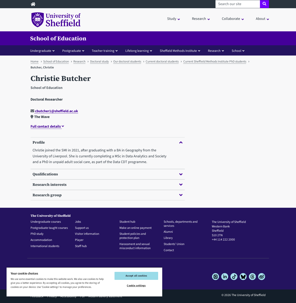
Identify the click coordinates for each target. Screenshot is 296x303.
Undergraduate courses (46, 222)
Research (79, 61)
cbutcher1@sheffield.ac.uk (54, 111)
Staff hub (81, 246)
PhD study (37, 234)
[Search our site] (237, 4)
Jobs (78, 222)
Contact (169, 250)
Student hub (127, 222)
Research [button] (199, 18)
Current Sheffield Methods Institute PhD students (214, 61)
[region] (84, 281)
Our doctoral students (127, 61)
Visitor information (87, 234)
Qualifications (108, 174)
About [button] (260, 18)
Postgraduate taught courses (49, 228)
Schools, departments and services (180, 224)
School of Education (58, 38)
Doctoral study (99, 61)
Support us (82, 228)
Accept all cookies (136, 276)
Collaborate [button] (231, 18)
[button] (43, 51)
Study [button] (171, 18)
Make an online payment (135, 228)
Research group (108, 194)
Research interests (108, 184)
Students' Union (174, 244)
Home (35, 61)
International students (45, 246)
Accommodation (41, 240)
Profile (108, 142)
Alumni (168, 232)
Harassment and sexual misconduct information (135, 246)
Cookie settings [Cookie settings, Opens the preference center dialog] (136, 285)
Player (79, 240)
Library (168, 238)
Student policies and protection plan (132, 236)
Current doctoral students (162, 61)
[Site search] (264, 4)
